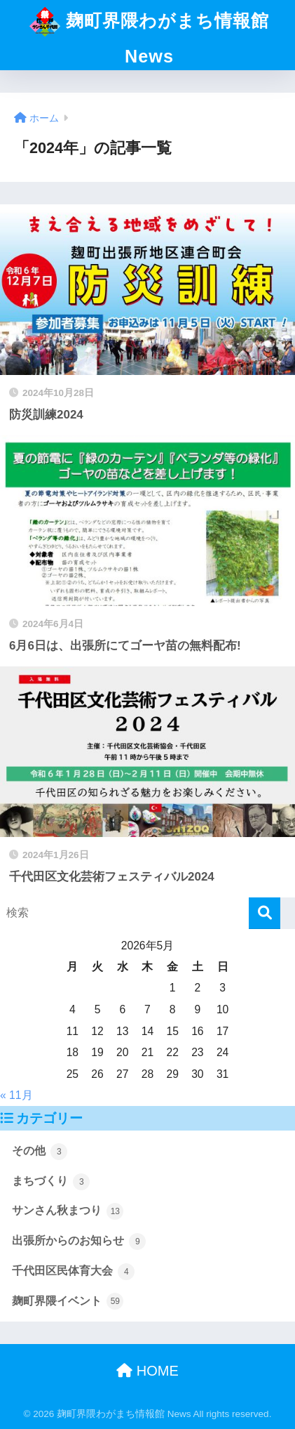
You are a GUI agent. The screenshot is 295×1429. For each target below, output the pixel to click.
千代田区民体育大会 (73, 1271)
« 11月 (16, 1095)
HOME (147, 1370)
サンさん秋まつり (67, 1211)
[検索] (264, 913)
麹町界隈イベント (67, 1301)
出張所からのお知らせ (79, 1241)
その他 (39, 1151)
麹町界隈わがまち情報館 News (148, 33)
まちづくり (51, 1181)
